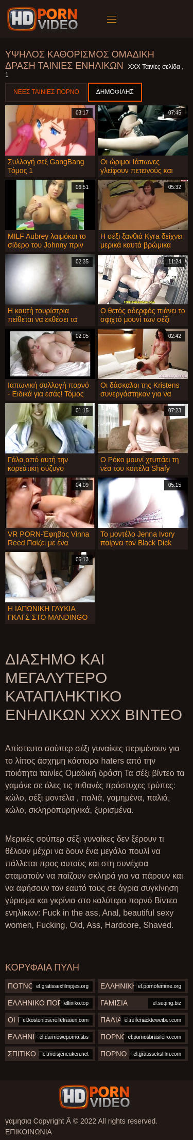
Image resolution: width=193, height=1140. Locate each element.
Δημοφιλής (115, 92)
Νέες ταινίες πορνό (46, 92)
